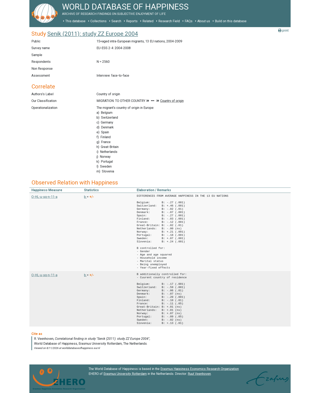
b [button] (85, 197)
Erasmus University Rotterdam (125, 374)
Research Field (169, 21)
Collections (98, 21)
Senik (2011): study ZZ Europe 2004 (92, 33)
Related (147, 21)
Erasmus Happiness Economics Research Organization (199, 369)
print (283, 30)
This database (75, 21)
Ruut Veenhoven (199, 374)
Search (116, 21)
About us (203, 21)
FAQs (188, 21)
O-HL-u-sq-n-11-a (44, 197)
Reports (132, 21)
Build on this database (231, 21)
